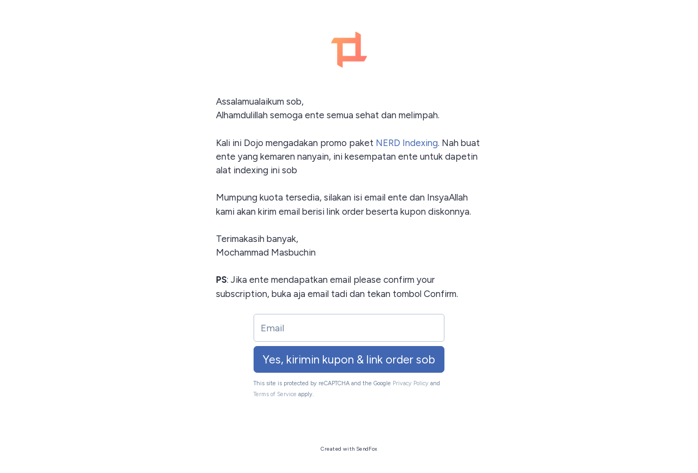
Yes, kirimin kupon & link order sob (349, 359)
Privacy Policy (411, 383)
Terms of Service (275, 394)
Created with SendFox (349, 449)
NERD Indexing (407, 142)
